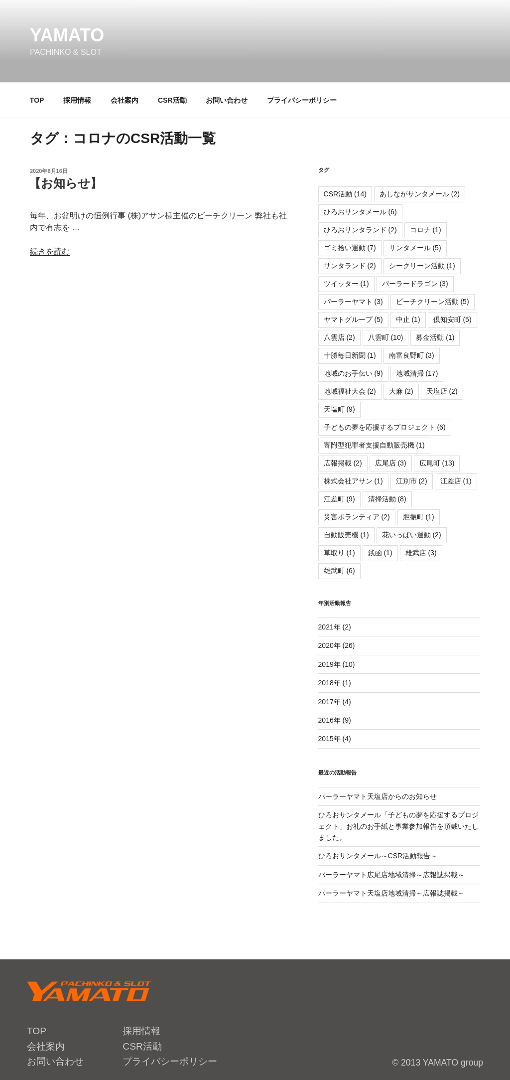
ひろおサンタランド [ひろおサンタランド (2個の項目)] (360, 230)
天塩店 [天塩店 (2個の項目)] (442, 391)
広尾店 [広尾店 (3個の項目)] (390, 463)
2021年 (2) (334, 627)
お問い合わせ (227, 100)
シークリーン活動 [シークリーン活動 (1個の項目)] (422, 266)
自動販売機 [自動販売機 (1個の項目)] (346, 535)
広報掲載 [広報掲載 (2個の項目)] (343, 463)
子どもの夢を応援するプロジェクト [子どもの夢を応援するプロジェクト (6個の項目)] (385, 427)
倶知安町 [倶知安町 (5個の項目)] (452, 319)
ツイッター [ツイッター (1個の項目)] (346, 284)
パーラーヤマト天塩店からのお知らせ (377, 796)
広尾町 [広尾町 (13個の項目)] (437, 463)
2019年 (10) (336, 664)
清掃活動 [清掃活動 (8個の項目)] (387, 499)
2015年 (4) (334, 739)
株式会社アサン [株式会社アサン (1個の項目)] (353, 481)
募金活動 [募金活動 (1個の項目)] (435, 337)
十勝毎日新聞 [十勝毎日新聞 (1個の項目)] (350, 355)
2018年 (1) (334, 683)
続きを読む (50, 251)
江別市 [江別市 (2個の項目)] (411, 481)
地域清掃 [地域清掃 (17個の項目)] (417, 373)
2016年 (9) (334, 720)
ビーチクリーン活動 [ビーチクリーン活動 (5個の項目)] (432, 302)
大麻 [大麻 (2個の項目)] (401, 391)
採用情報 (77, 100)
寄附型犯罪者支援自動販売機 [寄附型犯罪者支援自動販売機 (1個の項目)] (374, 445)
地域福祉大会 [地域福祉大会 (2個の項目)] (350, 391)
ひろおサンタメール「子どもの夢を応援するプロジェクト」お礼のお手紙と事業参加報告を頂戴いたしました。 (398, 826)
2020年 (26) (336, 645)
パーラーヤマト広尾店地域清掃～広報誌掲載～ (391, 875)
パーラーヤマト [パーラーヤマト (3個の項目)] (353, 302)
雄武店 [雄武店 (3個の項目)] (421, 553)
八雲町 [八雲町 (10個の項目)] (385, 337)
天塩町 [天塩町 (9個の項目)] (339, 409)
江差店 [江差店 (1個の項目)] (456, 481)
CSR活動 (172, 100)
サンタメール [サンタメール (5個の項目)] (415, 248)
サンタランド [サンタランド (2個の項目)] (350, 266)
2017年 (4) (334, 702)
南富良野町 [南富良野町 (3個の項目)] (411, 355)
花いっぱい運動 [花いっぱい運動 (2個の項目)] (411, 535)
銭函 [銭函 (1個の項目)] (380, 553)
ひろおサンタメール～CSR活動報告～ (378, 856)
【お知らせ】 (65, 183)
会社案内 (124, 100)
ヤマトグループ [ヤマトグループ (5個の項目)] (353, 319)
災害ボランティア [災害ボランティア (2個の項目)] (357, 517)
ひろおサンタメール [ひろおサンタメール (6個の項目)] (360, 212)
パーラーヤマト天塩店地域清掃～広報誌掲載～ (391, 893)
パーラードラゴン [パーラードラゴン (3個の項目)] (415, 284)
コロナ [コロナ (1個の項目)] (425, 230)
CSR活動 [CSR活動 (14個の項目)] (345, 194)
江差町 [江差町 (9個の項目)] (339, 499)
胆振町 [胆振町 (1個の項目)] (418, 517)
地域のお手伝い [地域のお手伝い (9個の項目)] (353, 373)
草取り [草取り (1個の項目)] (339, 553)
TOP (37, 100)
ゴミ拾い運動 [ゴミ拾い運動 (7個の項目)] (350, 248)
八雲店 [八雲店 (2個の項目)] (339, 337)
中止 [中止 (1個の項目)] (408, 319)
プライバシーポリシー (302, 100)
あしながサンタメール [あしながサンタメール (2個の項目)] (420, 194)
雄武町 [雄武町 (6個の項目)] (339, 571)
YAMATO (67, 35)
